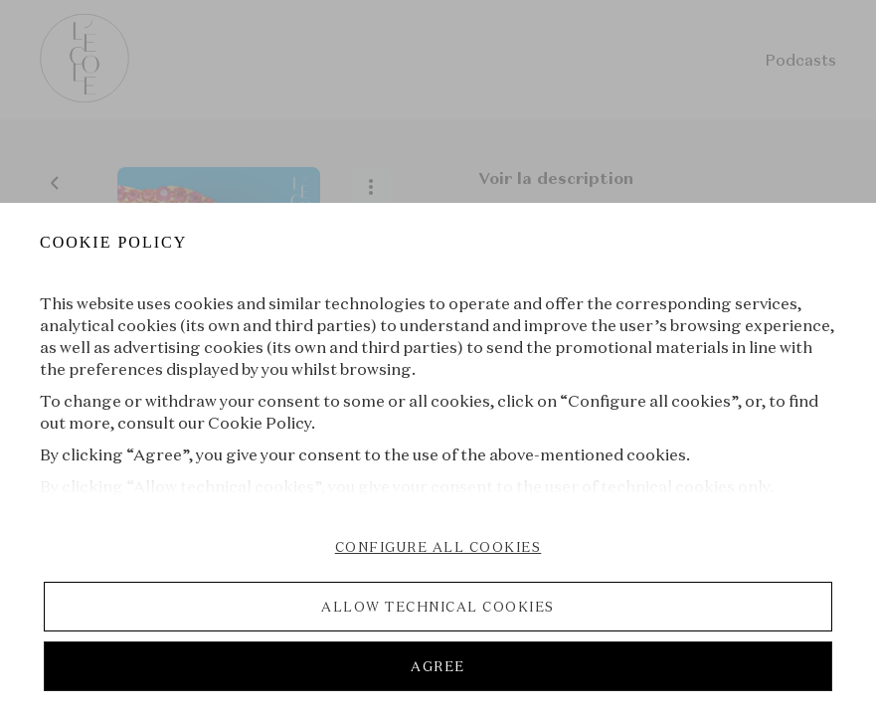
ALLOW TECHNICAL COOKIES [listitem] (438, 607)
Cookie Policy (259, 423)
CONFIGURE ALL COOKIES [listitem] (438, 547)
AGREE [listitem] (438, 666)
